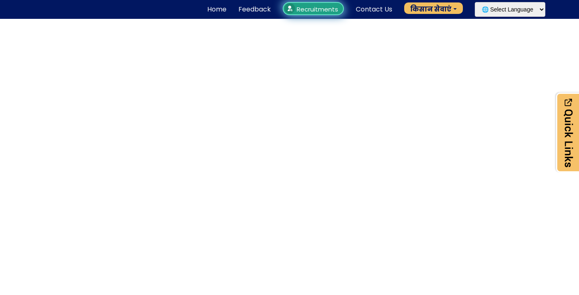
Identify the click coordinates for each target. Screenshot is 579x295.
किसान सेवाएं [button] (430, 9)
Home (217, 9)
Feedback (254, 9)
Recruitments (312, 9)
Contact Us (374, 9)
